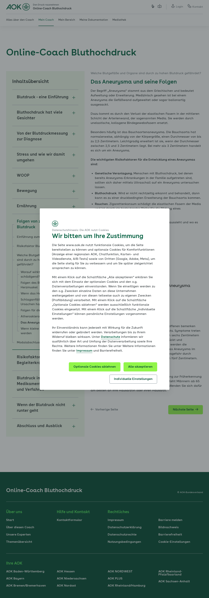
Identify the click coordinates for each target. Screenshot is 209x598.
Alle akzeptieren (140, 366)
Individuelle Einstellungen (133, 379)
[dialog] (104, 299)
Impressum (84, 350)
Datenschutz (110, 337)
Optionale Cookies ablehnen (94, 366)
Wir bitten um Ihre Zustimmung (97, 236)
